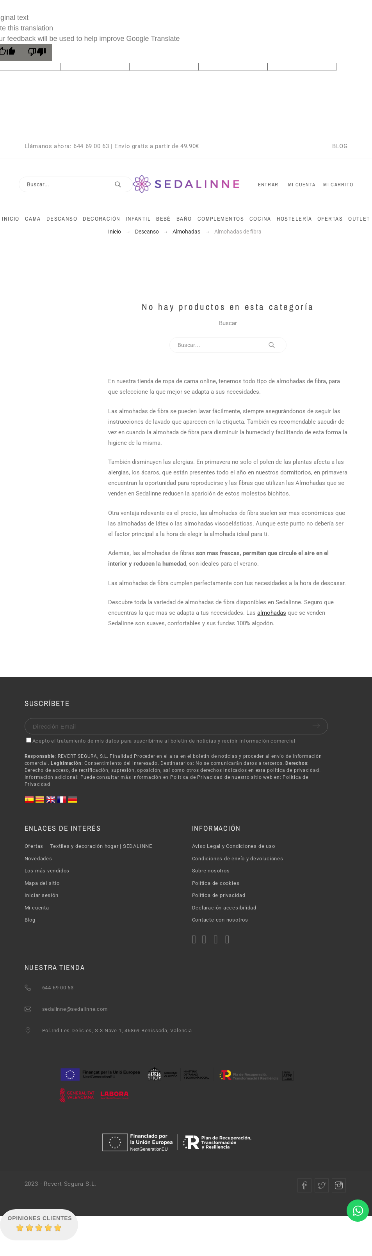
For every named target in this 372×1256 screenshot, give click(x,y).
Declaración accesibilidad (224, 908)
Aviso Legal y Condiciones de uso (233, 846)
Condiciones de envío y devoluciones (237, 859)
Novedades (38, 859)
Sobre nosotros (211, 871)
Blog (30, 920)
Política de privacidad (219, 895)
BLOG (339, 146)
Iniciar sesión (42, 895)
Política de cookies (216, 883)
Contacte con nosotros (220, 920)
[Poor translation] (36, 52)
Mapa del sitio (42, 883)
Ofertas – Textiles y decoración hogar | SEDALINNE (88, 846)
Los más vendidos (47, 871)
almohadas (271, 612)
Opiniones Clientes (40, 1218)
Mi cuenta (37, 908)
